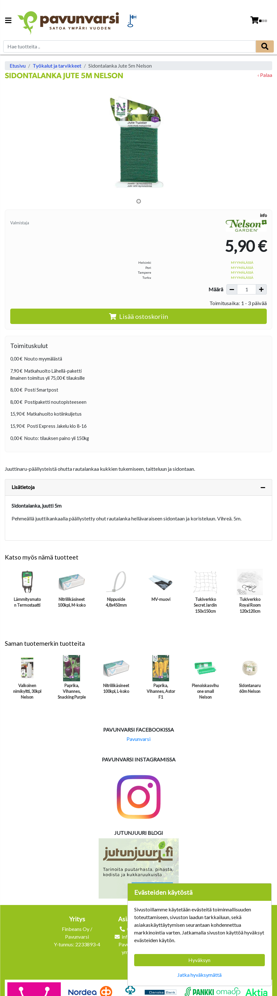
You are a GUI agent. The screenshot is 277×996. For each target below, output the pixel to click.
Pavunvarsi (138, 739)
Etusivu (18, 65)
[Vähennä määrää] (231, 289)
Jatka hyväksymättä (199, 975)
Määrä (215, 289)
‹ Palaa (264, 75)
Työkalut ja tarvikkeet (57, 65)
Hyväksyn (199, 960)
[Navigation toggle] (8, 21)
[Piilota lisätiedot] (262, 487)
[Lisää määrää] (261, 289)
